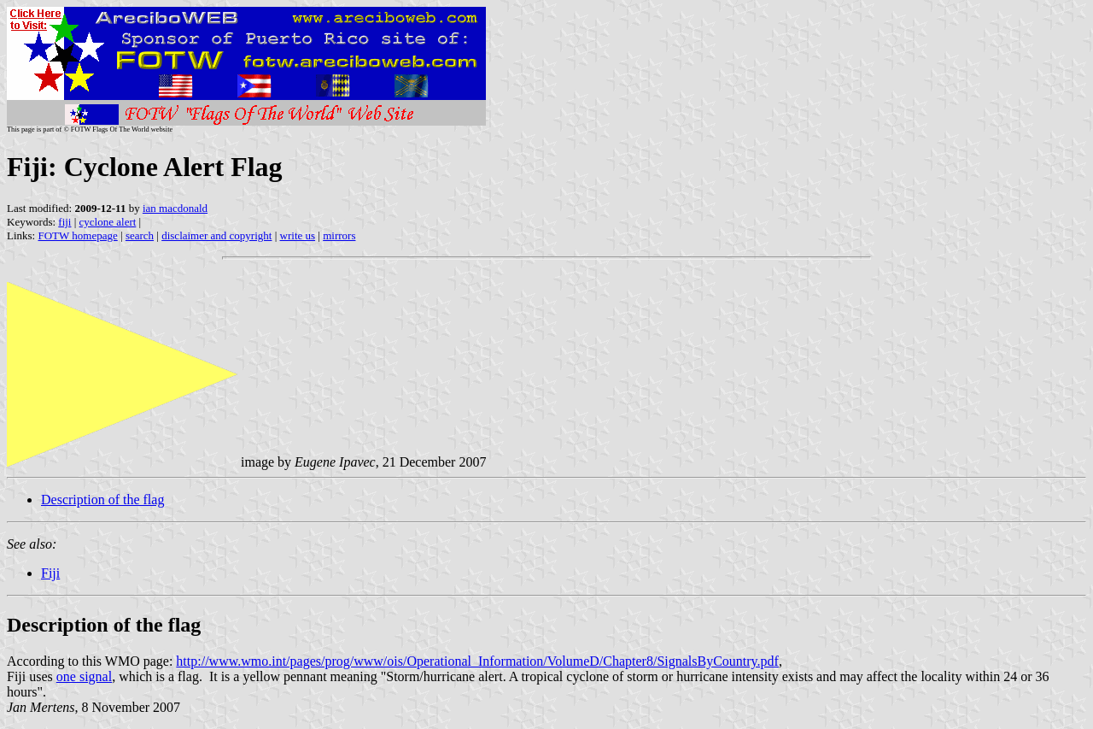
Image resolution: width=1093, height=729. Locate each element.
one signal (84, 676)
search (140, 235)
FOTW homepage (77, 235)
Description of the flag (102, 499)
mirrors (339, 235)
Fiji (50, 573)
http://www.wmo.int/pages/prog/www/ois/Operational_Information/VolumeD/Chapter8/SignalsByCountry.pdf (477, 661)
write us (298, 235)
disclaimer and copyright (216, 235)
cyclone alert (108, 221)
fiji (64, 221)
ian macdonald (175, 208)
